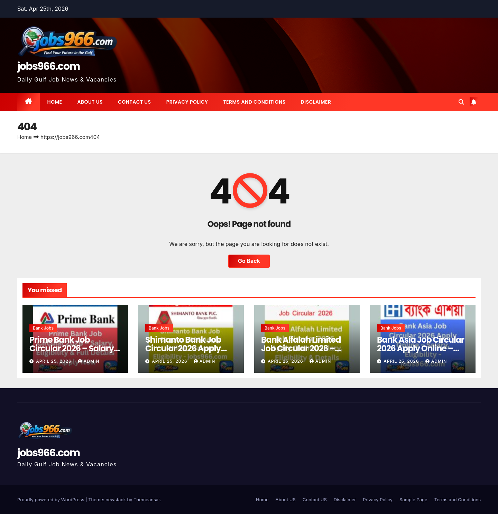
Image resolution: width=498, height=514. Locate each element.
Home (54, 101)
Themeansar (146, 499)
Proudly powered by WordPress (51, 499)
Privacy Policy (187, 101)
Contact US (134, 101)
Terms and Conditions (254, 101)
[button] (461, 101)
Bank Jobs (43, 328)
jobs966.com (48, 66)
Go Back (249, 261)
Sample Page (413, 499)
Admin (88, 361)
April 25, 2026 (54, 361)
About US (90, 101)
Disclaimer (316, 101)
